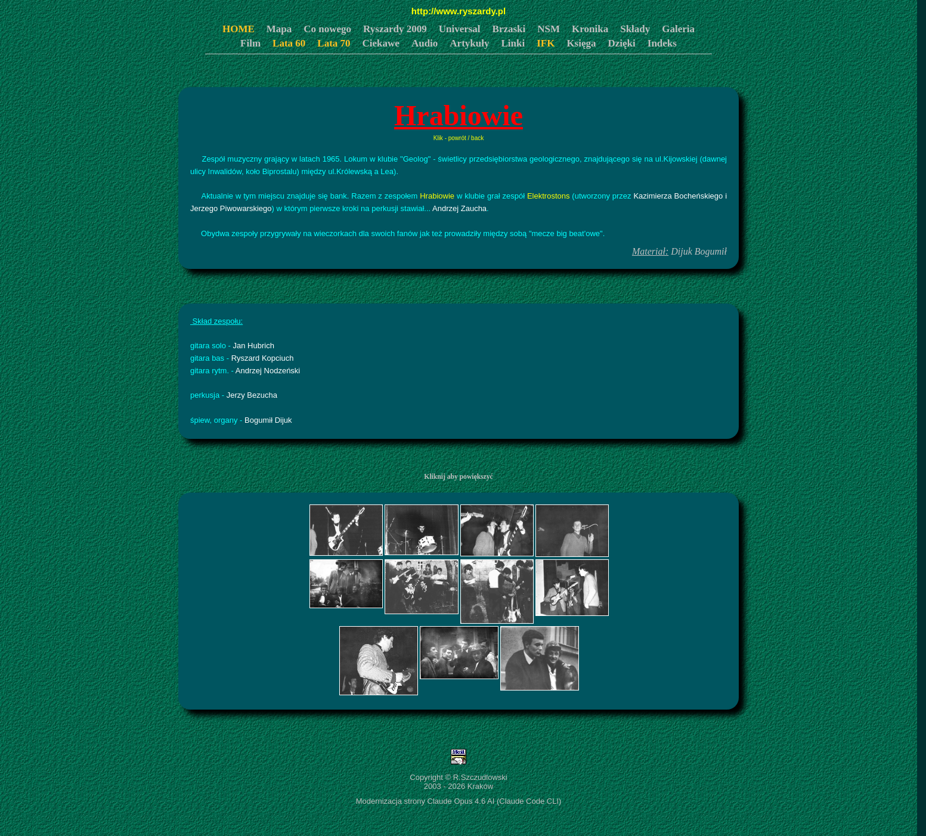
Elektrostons (548, 195)
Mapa (279, 29)
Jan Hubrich (253, 345)
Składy (635, 29)
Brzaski (509, 29)
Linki (513, 43)
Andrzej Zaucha (459, 208)
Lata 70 (333, 43)
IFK (546, 43)
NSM (548, 29)
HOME (238, 29)
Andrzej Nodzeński (268, 370)
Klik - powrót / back (458, 138)
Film (250, 43)
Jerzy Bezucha (252, 395)
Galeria (678, 29)
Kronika (590, 29)
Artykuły (469, 43)
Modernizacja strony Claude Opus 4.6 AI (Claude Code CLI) (459, 801)
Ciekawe (381, 43)
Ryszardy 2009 (395, 29)
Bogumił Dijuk (268, 420)
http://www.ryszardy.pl (458, 11)
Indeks (662, 43)
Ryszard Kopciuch (262, 358)
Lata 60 (288, 43)
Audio (424, 43)
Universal (460, 29)
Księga (581, 43)
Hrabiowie (437, 195)
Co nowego (327, 29)
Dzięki (622, 43)
